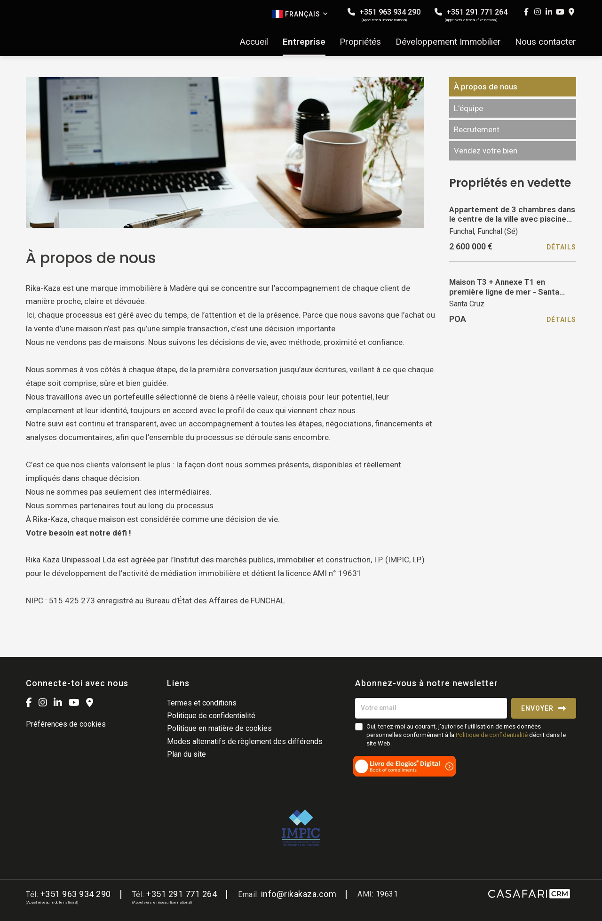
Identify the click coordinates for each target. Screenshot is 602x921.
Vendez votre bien (485, 150)
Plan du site (186, 754)
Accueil (254, 42)
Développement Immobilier (448, 42)
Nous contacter (545, 42)
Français (300, 14)
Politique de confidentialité (211, 715)
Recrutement (476, 129)
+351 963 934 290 (384, 15)
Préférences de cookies (66, 724)
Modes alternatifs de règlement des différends (245, 741)
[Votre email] (431, 708)
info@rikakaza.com (299, 894)
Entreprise (304, 42)
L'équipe (468, 108)
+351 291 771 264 (471, 15)
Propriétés (360, 42)
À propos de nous (485, 86)
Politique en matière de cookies (219, 728)
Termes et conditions (202, 702)
